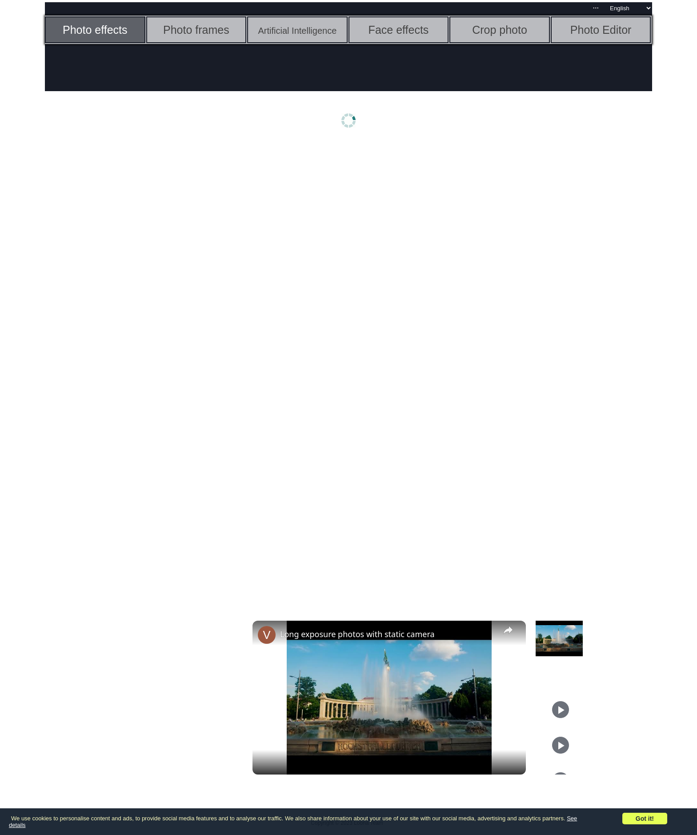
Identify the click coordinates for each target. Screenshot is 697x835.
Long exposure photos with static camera (357, 634)
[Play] (560, 710)
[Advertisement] (113, 283)
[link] (267, 635)
